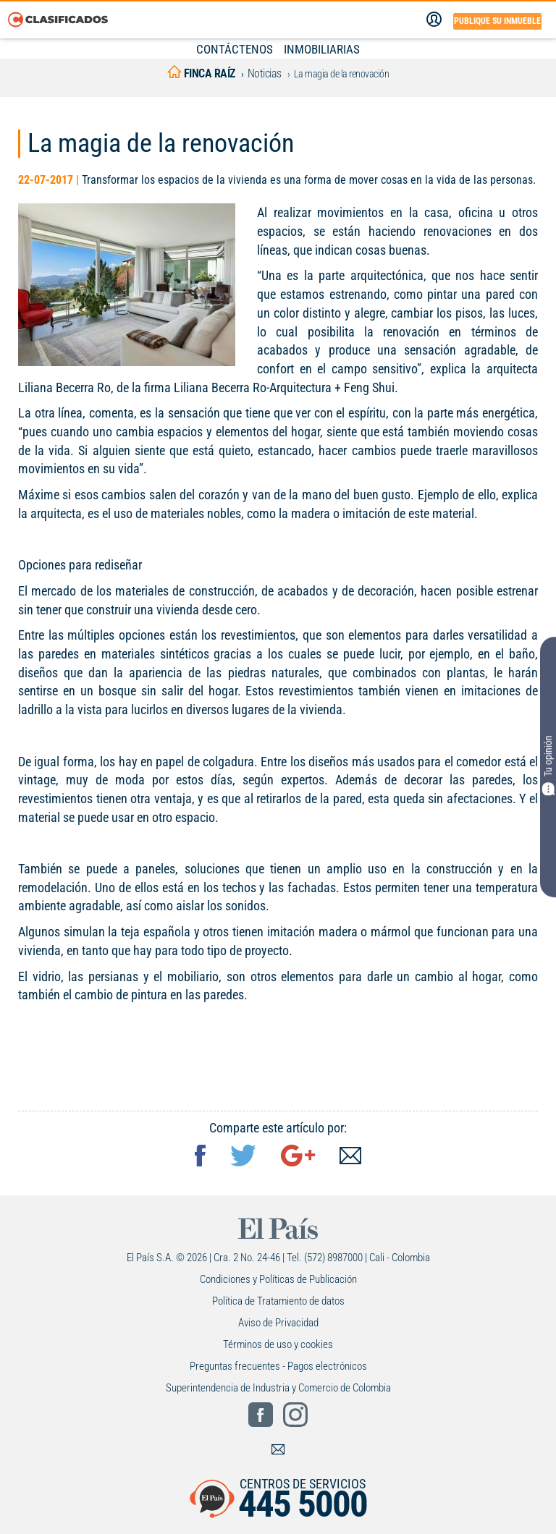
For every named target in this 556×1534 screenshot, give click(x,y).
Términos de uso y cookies (278, 1344)
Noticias (265, 73)
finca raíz (201, 73)
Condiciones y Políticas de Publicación (278, 1279)
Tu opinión (548, 766)
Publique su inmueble (497, 21)
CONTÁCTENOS (234, 49)
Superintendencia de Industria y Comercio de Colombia (278, 1387)
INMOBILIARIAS (322, 49)
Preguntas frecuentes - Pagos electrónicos (278, 1366)
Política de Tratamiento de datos (278, 1301)
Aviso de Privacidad (278, 1322)
